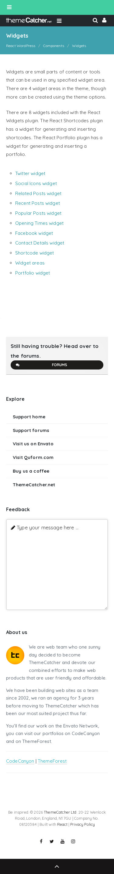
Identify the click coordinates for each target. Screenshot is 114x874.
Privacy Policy (82, 824)
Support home (29, 417)
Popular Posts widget (38, 213)
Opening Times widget (39, 223)
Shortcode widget (34, 253)
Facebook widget (34, 233)
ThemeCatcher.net (34, 485)
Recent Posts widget (37, 203)
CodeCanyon (20, 761)
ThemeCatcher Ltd (60, 812)
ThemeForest (52, 761)
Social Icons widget (36, 183)
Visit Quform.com (33, 457)
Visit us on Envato (33, 444)
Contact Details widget (39, 243)
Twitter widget (30, 173)
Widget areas (30, 263)
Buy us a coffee (31, 471)
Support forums (31, 430)
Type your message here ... (47, 527)
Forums (41, 365)
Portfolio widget (32, 273)
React (62, 824)
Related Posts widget (38, 193)
